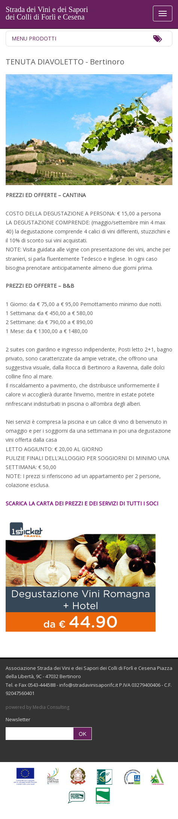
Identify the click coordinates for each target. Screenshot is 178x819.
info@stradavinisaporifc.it (88, 685)
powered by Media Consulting (37, 707)
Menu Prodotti (34, 38)
